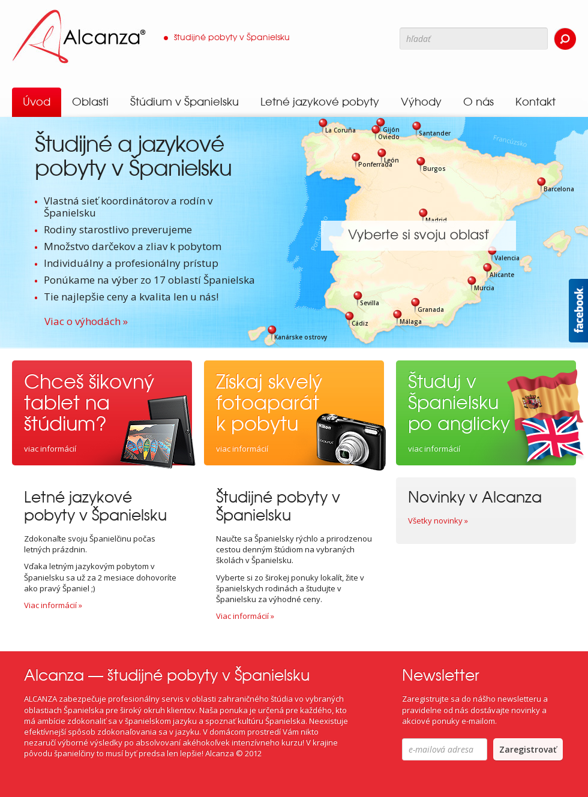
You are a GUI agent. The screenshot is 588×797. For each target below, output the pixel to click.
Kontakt (535, 101)
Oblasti (90, 101)
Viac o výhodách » (86, 321)
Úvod (36, 101)
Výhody (421, 101)
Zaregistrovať (528, 749)
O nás (478, 101)
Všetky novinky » (438, 520)
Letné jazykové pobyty (319, 101)
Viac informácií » (53, 605)
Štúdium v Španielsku (184, 101)
